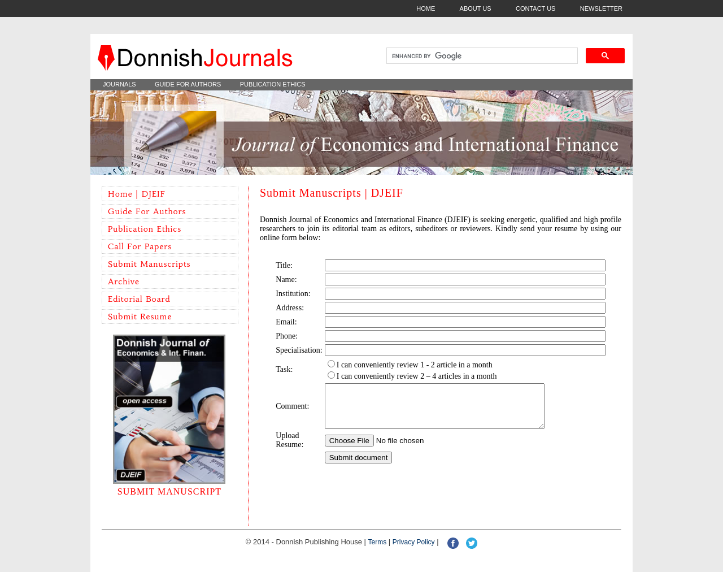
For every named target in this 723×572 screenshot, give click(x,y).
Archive (124, 281)
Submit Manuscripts (149, 264)
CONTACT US (536, 8)
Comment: (292, 410)
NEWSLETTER (601, 8)
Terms (377, 542)
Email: (286, 322)
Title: (284, 265)
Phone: (287, 336)
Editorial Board (139, 299)
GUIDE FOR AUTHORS (188, 84)
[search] (481, 56)
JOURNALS (119, 84)
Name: (286, 279)
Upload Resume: (289, 448)
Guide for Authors (147, 211)
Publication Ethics (144, 229)
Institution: (293, 293)
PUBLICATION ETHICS (273, 84)
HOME (425, 8)
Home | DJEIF (136, 194)
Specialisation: (299, 350)
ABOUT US (475, 8)
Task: (284, 369)
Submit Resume (140, 316)
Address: (290, 308)
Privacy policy (414, 542)
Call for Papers (140, 246)
